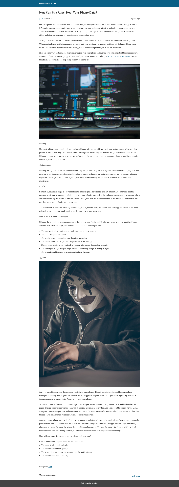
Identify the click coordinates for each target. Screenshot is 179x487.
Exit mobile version (89, 483)
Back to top (136, 476)
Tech (50, 467)
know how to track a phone (119, 56)
